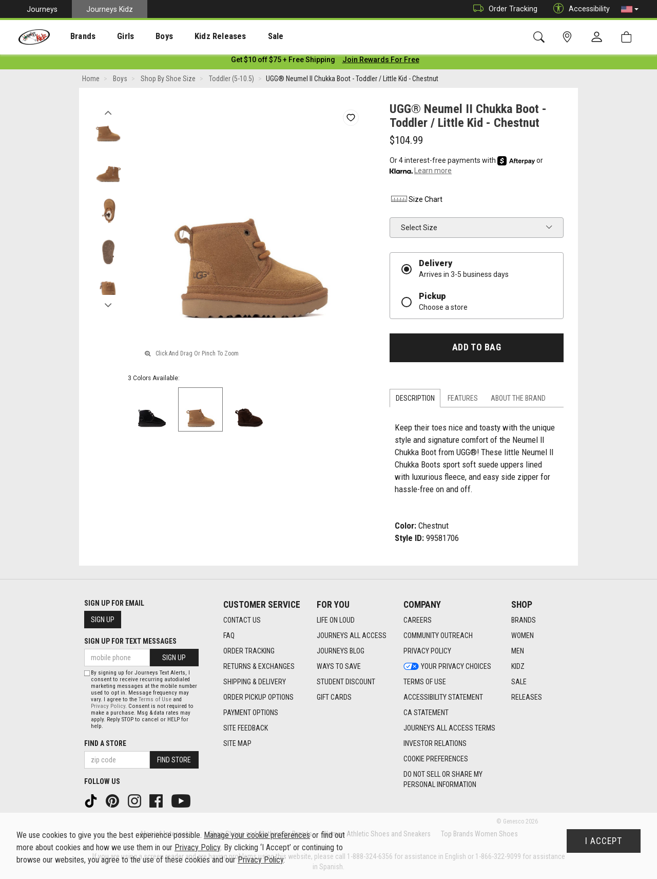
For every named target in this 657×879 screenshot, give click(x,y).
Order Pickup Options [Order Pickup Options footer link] (258, 697)
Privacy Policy (108, 706)
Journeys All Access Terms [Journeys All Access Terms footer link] (449, 728)
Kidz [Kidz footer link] (518, 666)
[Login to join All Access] (283, 62)
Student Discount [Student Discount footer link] (346, 682)
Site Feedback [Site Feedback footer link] (245, 728)
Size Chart (416, 201)
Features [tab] (463, 400)
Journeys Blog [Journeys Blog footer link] (340, 651)
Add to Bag (476, 349)
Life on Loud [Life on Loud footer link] (336, 620)
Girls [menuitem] (112, 36)
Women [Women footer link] (522, 635)
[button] (630, 9)
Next (108, 304)
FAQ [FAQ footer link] (229, 635)
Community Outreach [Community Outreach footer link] (438, 635)
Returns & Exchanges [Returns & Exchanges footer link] (259, 666)
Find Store (174, 760)
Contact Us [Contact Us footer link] (242, 620)
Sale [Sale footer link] (519, 682)
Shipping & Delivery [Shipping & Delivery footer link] (254, 682)
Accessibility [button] (579, 9)
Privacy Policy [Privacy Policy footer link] (427, 651)
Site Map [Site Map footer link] (237, 743)
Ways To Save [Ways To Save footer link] (339, 666)
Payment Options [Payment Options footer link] (250, 712)
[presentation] (74, 36)
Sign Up (102, 619)
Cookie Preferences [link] (435, 759)
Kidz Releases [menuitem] (196, 36)
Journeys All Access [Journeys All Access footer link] (352, 635)
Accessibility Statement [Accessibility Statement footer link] (443, 697)
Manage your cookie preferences (257, 835)
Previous (108, 112)
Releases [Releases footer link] (526, 697)
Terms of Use (155, 699)
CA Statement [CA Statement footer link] (426, 712)
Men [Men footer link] (517, 651)
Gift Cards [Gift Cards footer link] (334, 697)
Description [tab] (415, 400)
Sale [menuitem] (246, 36)
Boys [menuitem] (145, 36)
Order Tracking (502, 9)
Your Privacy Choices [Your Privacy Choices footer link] (447, 666)
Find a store (105, 743)
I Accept (603, 841)
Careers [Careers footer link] (417, 620)
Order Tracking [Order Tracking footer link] (249, 651)
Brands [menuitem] (75, 36)
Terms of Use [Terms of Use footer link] (424, 682)
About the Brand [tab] (518, 400)
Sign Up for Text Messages (130, 641)
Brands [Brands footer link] (523, 620)
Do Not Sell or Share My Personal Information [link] (442, 779)
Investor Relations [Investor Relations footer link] (435, 743)
